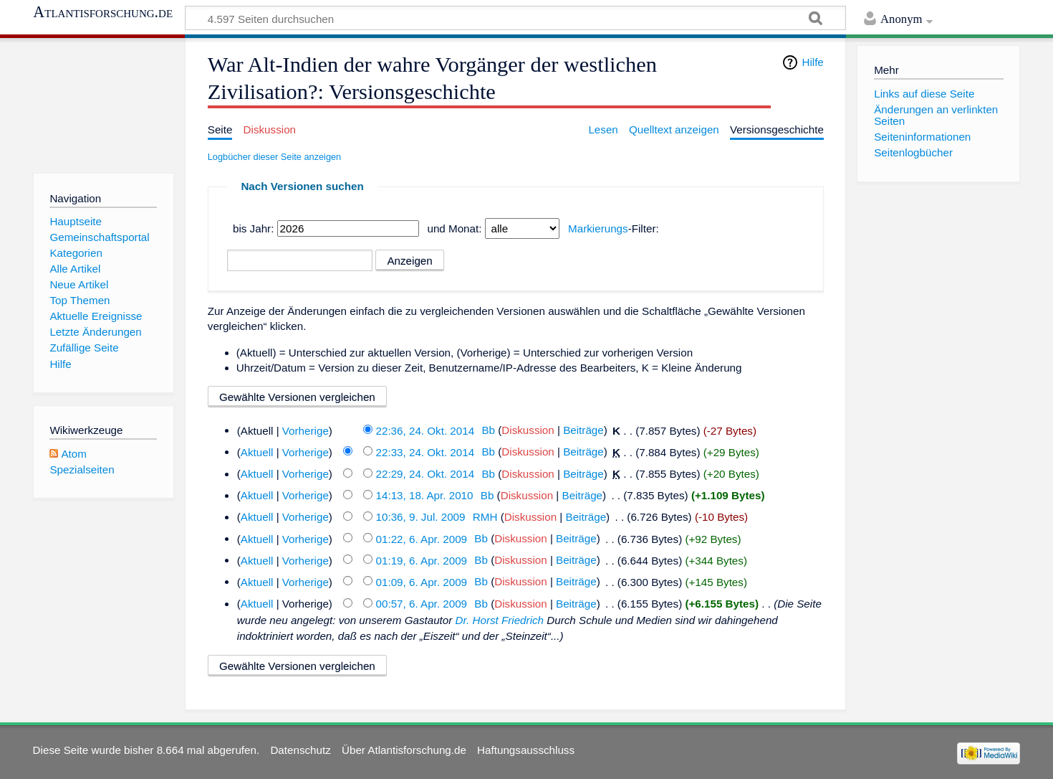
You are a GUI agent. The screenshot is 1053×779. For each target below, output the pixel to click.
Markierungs (598, 228)
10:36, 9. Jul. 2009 (421, 517)
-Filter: (613, 228)
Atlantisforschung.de (103, 12)
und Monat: (454, 228)
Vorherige (305, 430)
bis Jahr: (253, 228)
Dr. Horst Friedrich (500, 620)
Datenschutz (300, 750)
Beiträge (583, 430)
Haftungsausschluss (525, 750)
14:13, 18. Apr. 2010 (424, 495)
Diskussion (527, 430)
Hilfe (812, 62)
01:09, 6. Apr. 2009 (422, 581)
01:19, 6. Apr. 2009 (422, 560)
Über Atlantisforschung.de (404, 750)
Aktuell (257, 451)
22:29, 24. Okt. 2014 (425, 474)
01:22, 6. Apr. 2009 (422, 538)
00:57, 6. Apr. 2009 (422, 604)
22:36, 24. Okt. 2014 (425, 430)
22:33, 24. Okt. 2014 (425, 451)
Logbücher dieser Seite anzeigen (274, 156)
